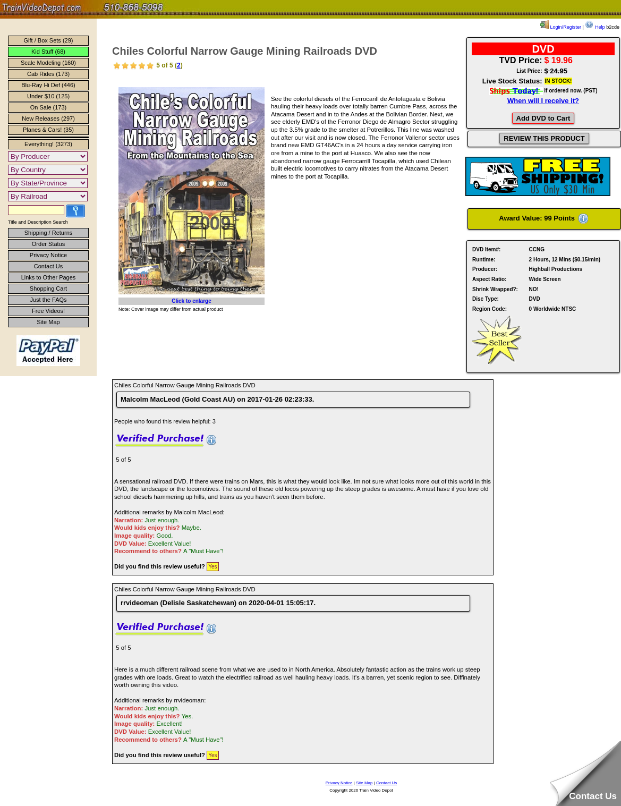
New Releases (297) (48, 118)
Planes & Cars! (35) (48, 129)
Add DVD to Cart (543, 118)
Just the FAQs (48, 299)
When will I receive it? (543, 101)
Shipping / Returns (48, 233)
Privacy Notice (48, 255)
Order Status (48, 244)
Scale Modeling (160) (48, 63)
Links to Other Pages (48, 277)
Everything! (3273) (48, 144)
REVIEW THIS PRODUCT (544, 138)
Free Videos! (48, 311)
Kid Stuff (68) (48, 51)
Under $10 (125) (48, 96)
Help (595, 27)
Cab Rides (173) (48, 74)
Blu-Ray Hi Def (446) (48, 85)
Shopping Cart (48, 288)
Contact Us (48, 266)
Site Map (48, 322)
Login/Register (560, 27)
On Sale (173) (48, 107)
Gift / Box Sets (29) (48, 40)
